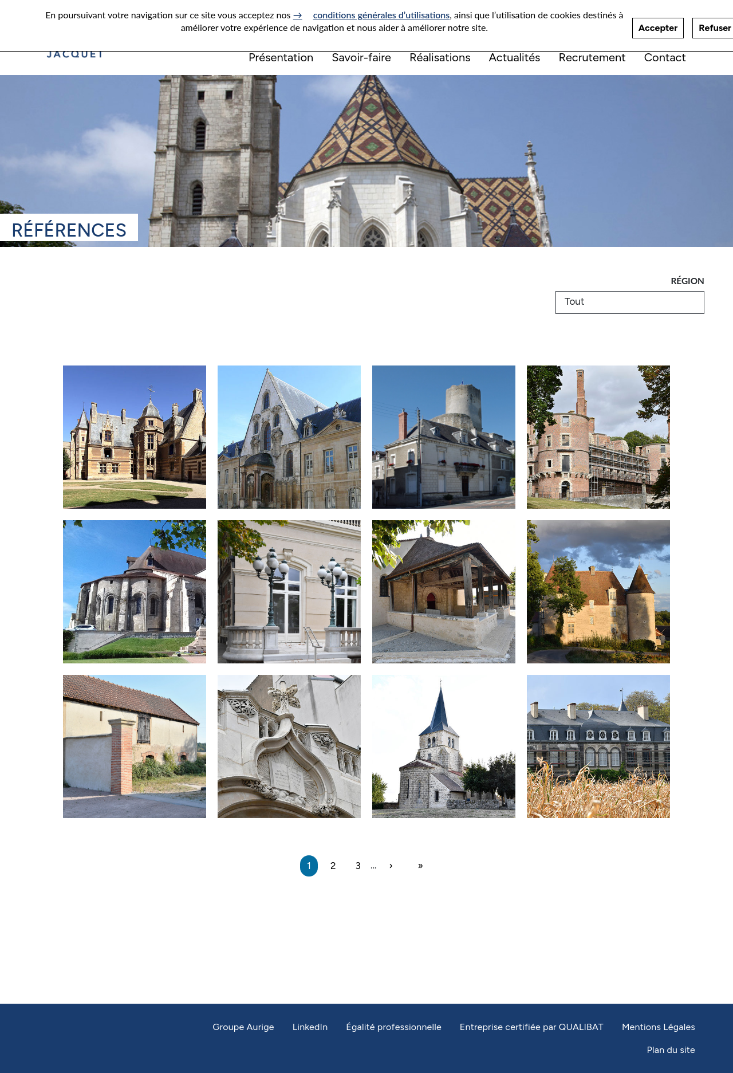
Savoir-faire (361, 57)
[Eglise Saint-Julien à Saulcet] (443, 591)
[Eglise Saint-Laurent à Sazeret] (443, 746)
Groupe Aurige (243, 1026)
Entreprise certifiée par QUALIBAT (532, 1026)
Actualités (514, 57)
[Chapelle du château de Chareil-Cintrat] (598, 591)
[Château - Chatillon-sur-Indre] (443, 437)
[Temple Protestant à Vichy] (289, 746)
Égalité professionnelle (394, 1026)
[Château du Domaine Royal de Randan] (598, 437)
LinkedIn (310, 1026)
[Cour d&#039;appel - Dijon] (289, 437)
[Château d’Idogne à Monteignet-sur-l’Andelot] (598, 746)
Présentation (281, 57)
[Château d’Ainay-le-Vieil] (134, 437)
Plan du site (671, 1049)
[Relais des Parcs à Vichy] (289, 591)
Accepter (658, 24)
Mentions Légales (658, 1026)
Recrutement (591, 57)
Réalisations (440, 57)
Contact (665, 57)
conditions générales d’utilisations (381, 11)
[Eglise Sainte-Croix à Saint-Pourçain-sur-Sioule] (134, 591)
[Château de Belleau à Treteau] (134, 746)
